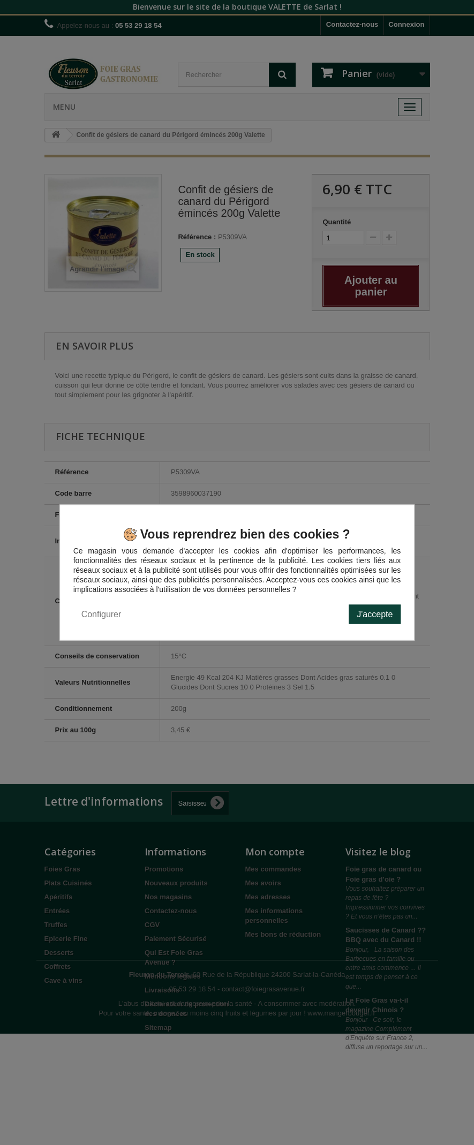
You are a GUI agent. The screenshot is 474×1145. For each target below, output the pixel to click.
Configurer (101, 614)
